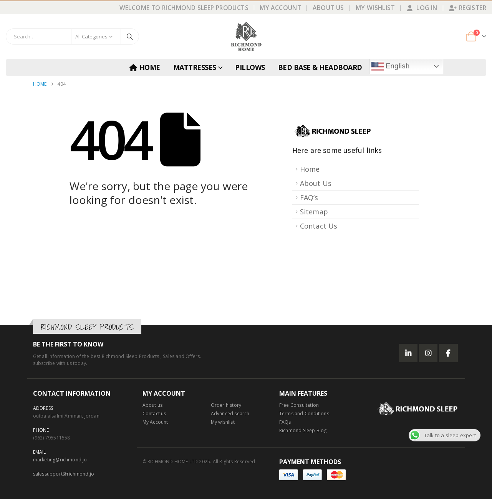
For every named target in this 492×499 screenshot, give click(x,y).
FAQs (285, 422)
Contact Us (319, 225)
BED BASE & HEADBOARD (320, 67)
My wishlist (223, 422)
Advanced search (230, 413)
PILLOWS (250, 67)
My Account (280, 7)
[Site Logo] (246, 36)
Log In (421, 7)
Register (467, 7)
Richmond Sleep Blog (303, 430)
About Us (328, 7)
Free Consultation (299, 405)
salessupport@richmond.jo (63, 474)
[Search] (130, 36)
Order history (226, 405)
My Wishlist (375, 7)
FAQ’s (309, 197)
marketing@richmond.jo (60, 459)
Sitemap (314, 211)
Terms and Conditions (304, 413)
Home (144, 67)
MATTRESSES (194, 67)
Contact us (154, 413)
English (390, 66)
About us (152, 405)
